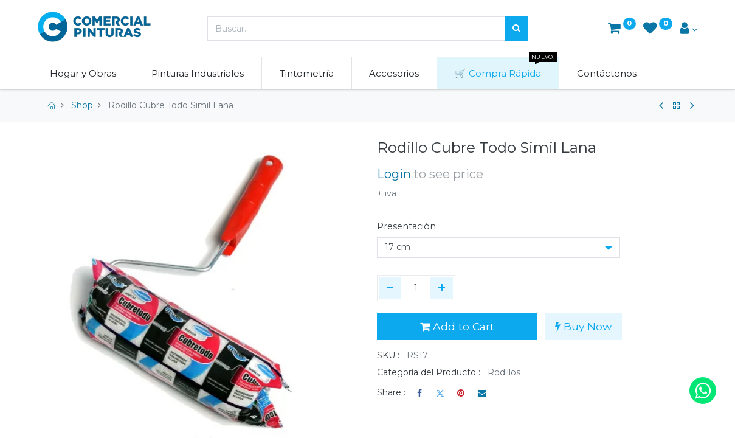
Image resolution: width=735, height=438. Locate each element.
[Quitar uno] (390, 288)
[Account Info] (689, 29)
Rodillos (504, 372)
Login (394, 174)
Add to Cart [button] (457, 326)
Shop (82, 105)
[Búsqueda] (516, 28)
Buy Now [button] (583, 326)
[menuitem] (89, 73)
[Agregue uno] (441, 288)
